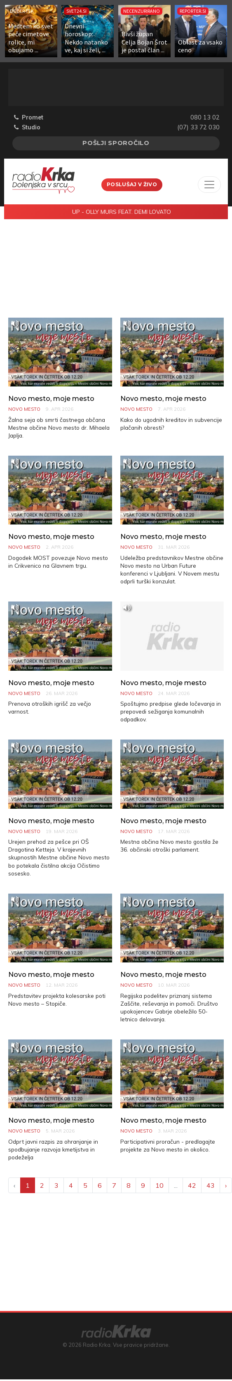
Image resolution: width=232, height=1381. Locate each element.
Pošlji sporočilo (116, 143)
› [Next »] (226, 1185)
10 (159, 1185)
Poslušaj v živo (132, 184)
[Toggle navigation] (209, 184)
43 (210, 1185)
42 (192, 1185)
